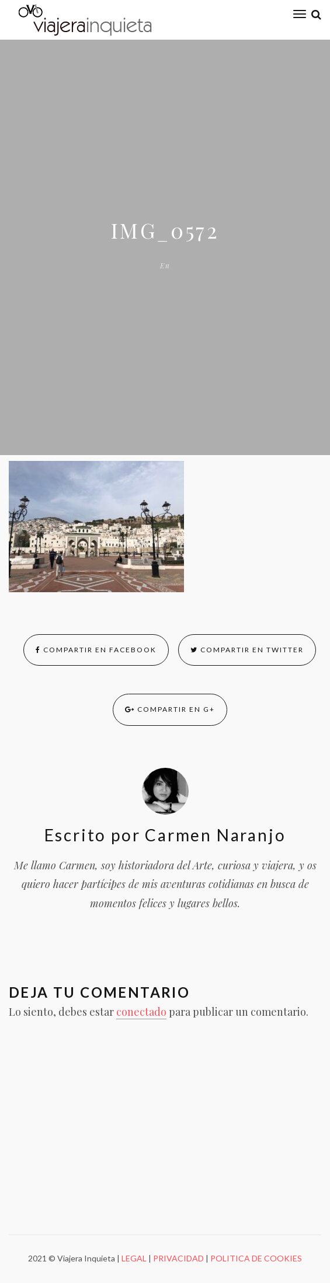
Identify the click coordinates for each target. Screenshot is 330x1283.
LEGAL (134, 1258)
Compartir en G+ (170, 709)
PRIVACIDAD (178, 1258)
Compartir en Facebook (96, 649)
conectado (141, 1012)
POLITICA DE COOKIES (256, 1258)
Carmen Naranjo (213, 835)
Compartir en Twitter (247, 649)
